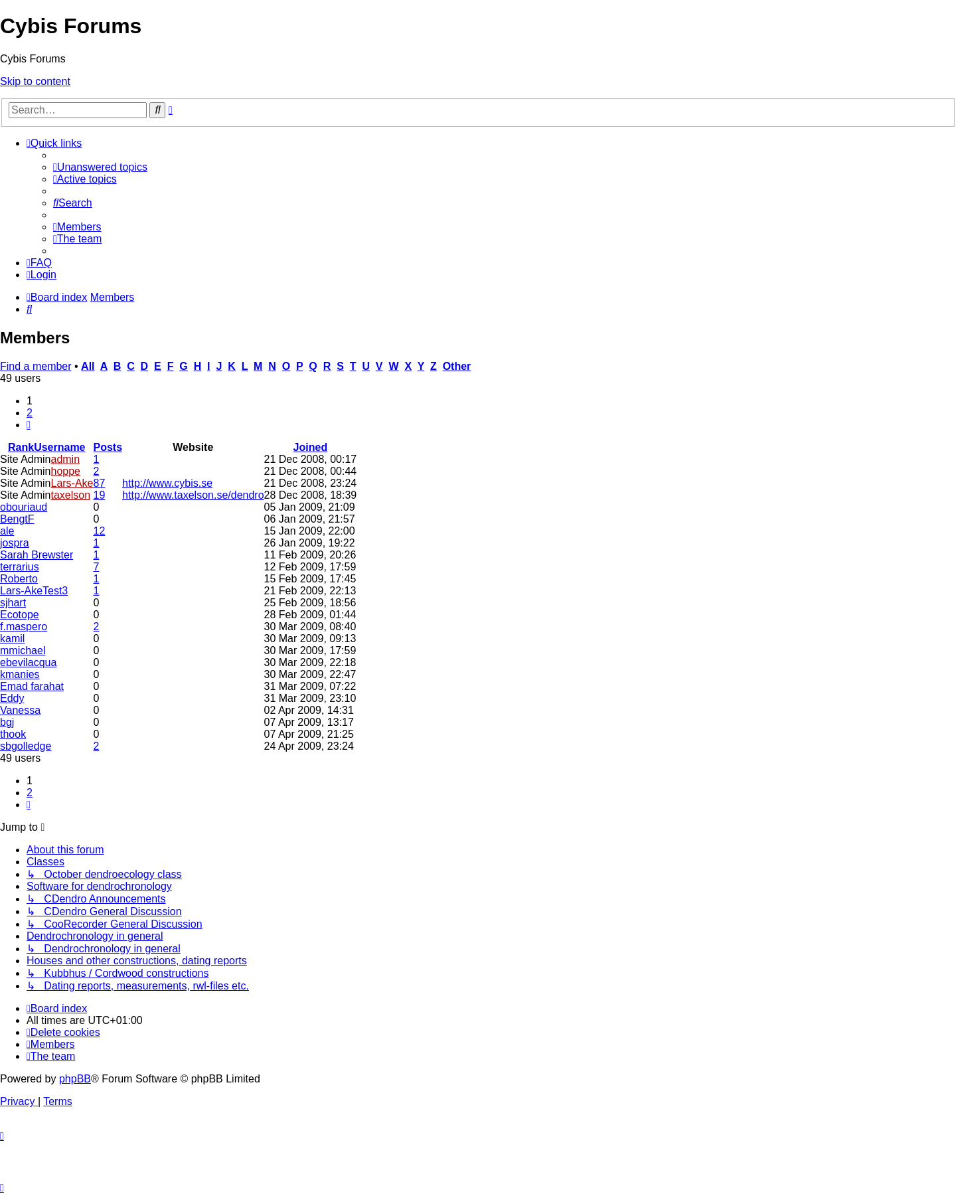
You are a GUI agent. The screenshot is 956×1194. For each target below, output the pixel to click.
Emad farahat (32, 686)
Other (457, 366)
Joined (310, 447)
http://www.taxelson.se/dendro (193, 495)
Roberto (19, 578)
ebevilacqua (28, 662)
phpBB (75, 1078)
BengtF (17, 519)
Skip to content (35, 81)
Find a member (36, 366)
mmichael (22, 650)
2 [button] (30, 412)
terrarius (19, 566)
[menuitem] (100, 167)
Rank (21, 447)
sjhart (13, 602)
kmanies (20, 674)
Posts (108, 447)
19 (100, 495)
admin (65, 459)
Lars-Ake (71, 483)
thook (13, 734)
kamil (12, 638)
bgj (7, 722)
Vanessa (20, 710)
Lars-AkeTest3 (34, 590)
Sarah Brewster (36, 554)
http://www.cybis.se (167, 483)
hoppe (65, 471)
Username (59, 447)
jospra (14, 543)
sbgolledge (25, 746)
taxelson (70, 495)
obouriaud (23, 507)
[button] (29, 424)
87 (100, 483)
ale (7, 531)
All (87, 366)
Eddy (12, 698)
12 (100, 531)
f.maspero (23, 626)
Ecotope (19, 614)
